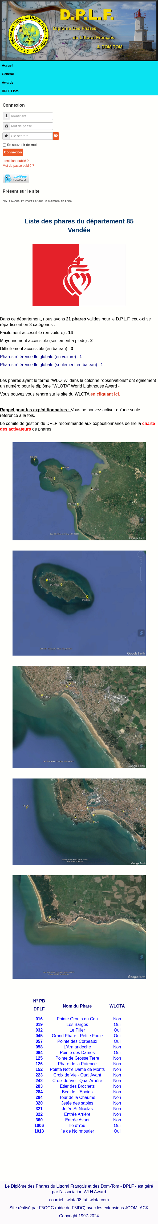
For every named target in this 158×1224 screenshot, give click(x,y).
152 (39, 1069)
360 (39, 1120)
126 (39, 1064)
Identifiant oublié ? (16, 161)
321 (39, 1108)
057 (39, 1041)
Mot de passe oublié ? (18, 166)
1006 (39, 1125)
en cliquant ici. (105, 394)
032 (39, 1030)
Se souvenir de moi (22, 145)
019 (39, 1024)
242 (39, 1080)
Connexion (13, 152)
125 (39, 1058)
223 (39, 1075)
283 (39, 1086)
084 (39, 1052)
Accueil (7, 65)
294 (39, 1097)
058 (39, 1047)
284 (39, 1092)
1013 (39, 1131)
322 (39, 1114)
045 (39, 1035)
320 (39, 1103)
